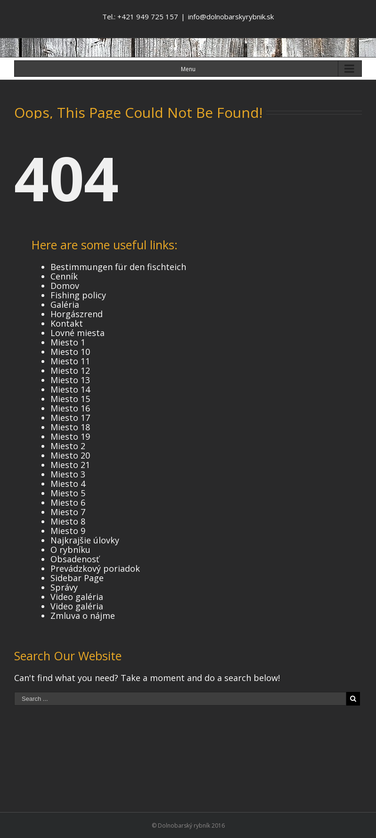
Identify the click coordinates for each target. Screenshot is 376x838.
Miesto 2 (67, 446)
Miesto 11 (70, 361)
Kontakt (66, 323)
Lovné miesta (77, 332)
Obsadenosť (74, 559)
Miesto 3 (67, 474)
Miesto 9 (67, 530)
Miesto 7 (67, 512)
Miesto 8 (67, 521)
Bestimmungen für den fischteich (118, 266)
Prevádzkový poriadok (95, 568)
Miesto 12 (70, 370)
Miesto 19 (70, 436)
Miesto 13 (70, 380)
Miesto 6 (67, 502)
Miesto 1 (67, 342)
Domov (64, 285)
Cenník (64, 276)
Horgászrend (76, 314)
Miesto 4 (67, 483)
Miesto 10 (70, 351)
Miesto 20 (70, 455)
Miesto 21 (70, 464)
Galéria (64, 304)
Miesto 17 (70, 417)
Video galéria (76, 596)
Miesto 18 (70, 427)
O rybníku (70, 549)
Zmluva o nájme (82, 615)
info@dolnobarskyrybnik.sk (231, 16)
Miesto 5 (67, 493)
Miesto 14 (70, 389)
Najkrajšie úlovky (84, 540)
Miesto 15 (70, 398)
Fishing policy (78, 295)
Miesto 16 (70, 408)
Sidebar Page (77, 577)
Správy (64, 587)
